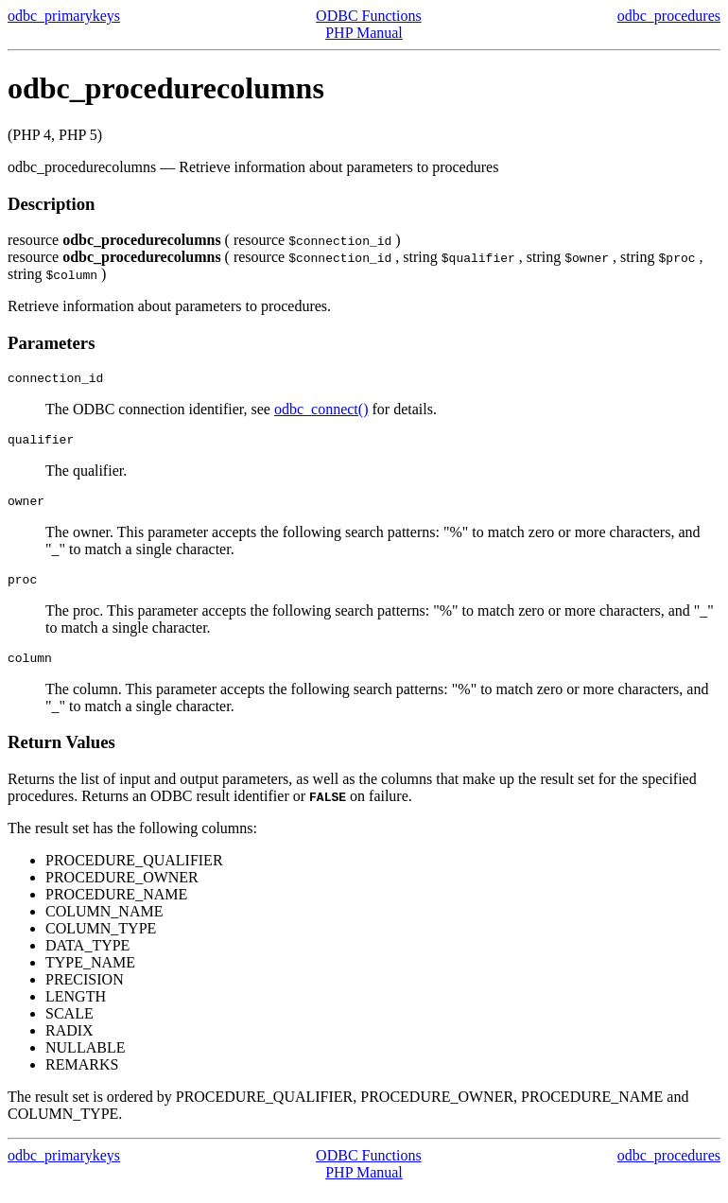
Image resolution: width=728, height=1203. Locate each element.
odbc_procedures (668, 16)
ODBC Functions (369, 16)
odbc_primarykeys (64, 16)
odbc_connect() (321, 412)
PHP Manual (364, 33)
